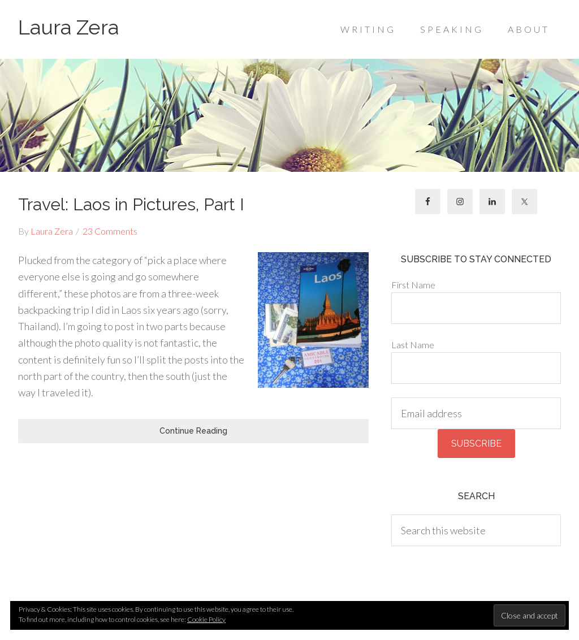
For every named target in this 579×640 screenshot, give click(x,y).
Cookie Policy (206, 619)
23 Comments (110, 231)
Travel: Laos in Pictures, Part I (131, 204)
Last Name (412, 344)
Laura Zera (68, 27)
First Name (413, 284)
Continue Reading (193, 430)
